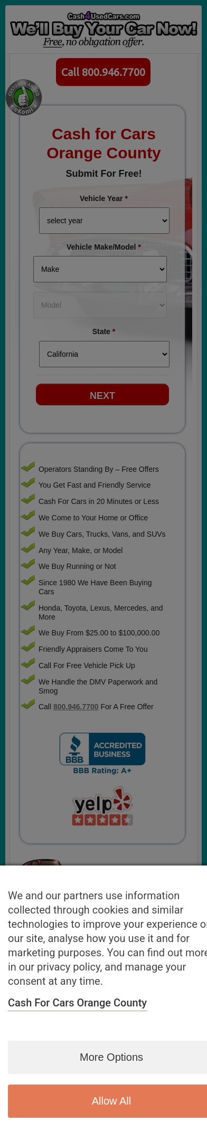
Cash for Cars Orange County (77, 1002)
